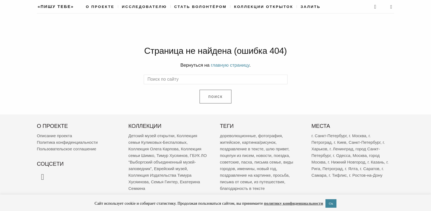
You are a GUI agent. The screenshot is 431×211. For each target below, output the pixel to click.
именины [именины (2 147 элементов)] (246, 168)
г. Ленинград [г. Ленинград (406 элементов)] (341, 149)
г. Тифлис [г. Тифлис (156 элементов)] (338, 175)
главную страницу (230, 65)
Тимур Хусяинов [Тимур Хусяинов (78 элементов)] (171, 155)
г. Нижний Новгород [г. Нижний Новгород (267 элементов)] (346, 162)
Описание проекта (54, 135)
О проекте (100, 7)
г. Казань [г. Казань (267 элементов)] (376, 162)
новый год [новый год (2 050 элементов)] (266, 168)
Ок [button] (331, 203)
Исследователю (144, 7)
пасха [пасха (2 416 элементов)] (246, 162)
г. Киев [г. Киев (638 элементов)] (340, 142)
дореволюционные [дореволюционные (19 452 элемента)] (238, 135)
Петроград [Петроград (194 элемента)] (332, 168)
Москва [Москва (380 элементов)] (360, 155)
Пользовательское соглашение (66, 149)
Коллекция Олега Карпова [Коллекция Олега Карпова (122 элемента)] (153, 149)
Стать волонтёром (200, 7)
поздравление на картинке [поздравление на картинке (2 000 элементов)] (245, 175)
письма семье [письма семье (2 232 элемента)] (267, 162)
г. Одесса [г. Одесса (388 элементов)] (341, 155)
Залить (310, 7)
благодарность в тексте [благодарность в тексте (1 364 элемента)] (242, 188)
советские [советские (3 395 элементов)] (229, 162)
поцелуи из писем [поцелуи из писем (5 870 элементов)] (237, 155)
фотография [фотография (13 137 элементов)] (270, 135)
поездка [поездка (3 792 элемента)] (281, 155)
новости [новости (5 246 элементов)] (264, 155)
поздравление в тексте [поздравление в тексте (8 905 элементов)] (242, 149)
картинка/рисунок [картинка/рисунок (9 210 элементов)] (258, 142)
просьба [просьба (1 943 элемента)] (281, 175)
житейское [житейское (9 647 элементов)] (230, 142)
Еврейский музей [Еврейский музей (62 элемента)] (170, 168)
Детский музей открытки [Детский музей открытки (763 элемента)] (151, 135)
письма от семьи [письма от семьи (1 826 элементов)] (236, 181)
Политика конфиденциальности (67, 142)
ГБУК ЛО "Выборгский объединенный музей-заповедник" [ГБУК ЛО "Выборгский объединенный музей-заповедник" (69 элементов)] (167, 162)
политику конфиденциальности (293, 203)
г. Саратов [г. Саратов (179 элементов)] (370, 168)
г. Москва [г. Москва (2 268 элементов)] (357, 135)
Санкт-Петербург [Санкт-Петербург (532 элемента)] (364, 142)
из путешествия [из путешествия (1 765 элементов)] (269, 181)
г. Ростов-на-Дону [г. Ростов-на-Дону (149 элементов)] (365, 175)
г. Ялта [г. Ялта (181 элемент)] (351, 168)
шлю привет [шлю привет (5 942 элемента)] (277, 149)
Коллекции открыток (263, 7)
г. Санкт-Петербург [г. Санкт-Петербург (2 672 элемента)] (329, 135)
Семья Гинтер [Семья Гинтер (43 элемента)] (164, 181)
